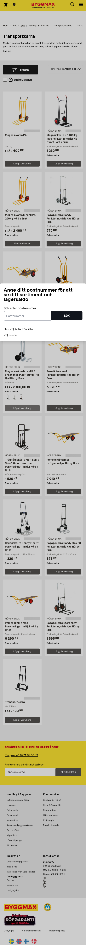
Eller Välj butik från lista (18, 329)
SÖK (67, 316)
